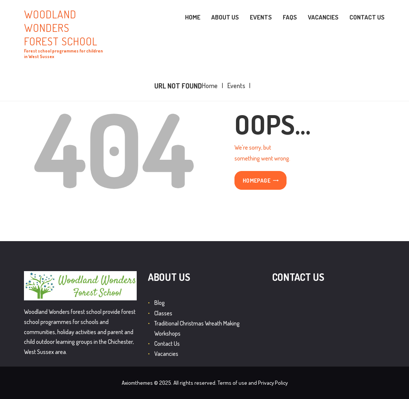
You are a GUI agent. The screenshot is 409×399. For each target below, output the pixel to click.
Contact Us (167, 343)
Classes (163, 313)
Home (210, 85)
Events (236, 85)
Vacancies (166, 353)
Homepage (256, 180)
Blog (159, 302)
